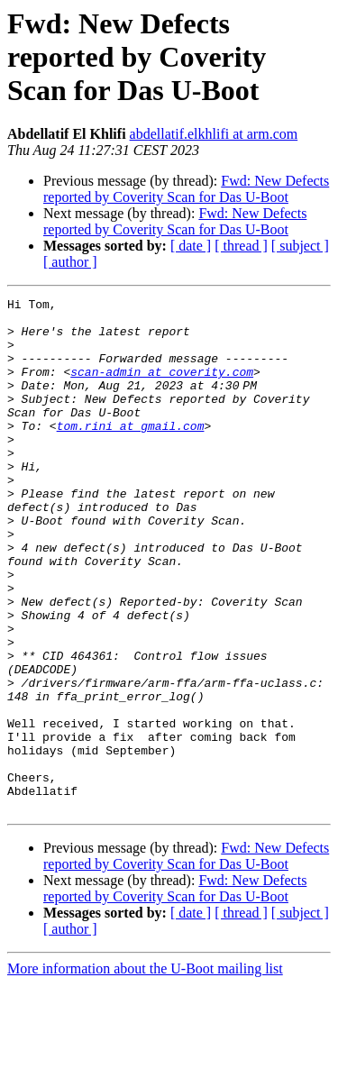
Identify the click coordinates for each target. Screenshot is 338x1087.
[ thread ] (241, 245)
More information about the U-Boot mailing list (145, 1071)
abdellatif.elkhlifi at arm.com (214, 134)
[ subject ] (300, 245)
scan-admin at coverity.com (161, 387)
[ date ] (190, 245)
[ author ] (70, 261)
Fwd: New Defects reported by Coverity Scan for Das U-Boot (186, 189)
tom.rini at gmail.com (131, 452)
